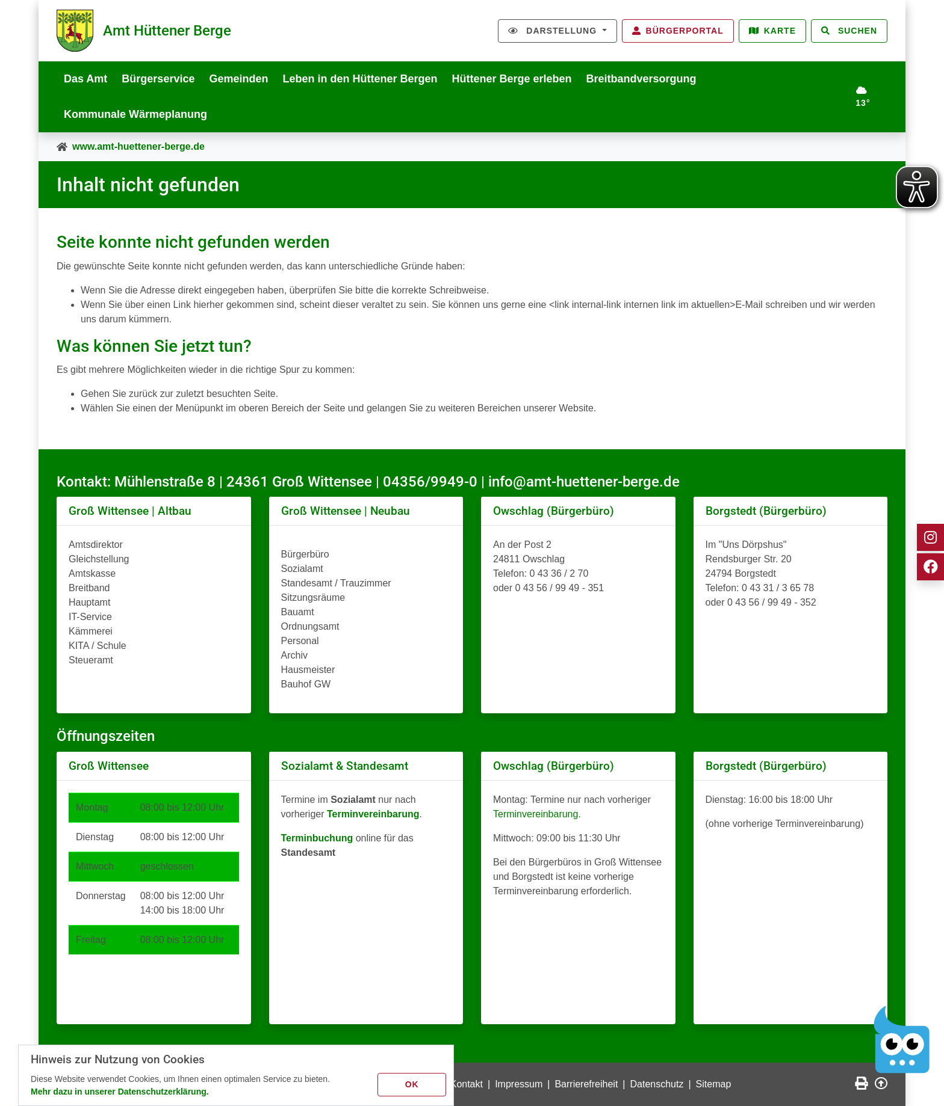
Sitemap (713, 1084)
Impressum (518, 1084)
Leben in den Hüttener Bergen (359, 79)
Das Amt (85, 79)
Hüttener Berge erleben (512, 79)
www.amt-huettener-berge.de (138, 146)
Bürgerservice (158, 79)
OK (412, 1084)
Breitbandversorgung (641, 79)
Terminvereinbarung (535, 814)
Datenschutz (657, 1084)
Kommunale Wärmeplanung (135, 114)
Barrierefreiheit (586, 1084)
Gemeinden (238, 79)
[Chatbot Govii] (902, 1040)
